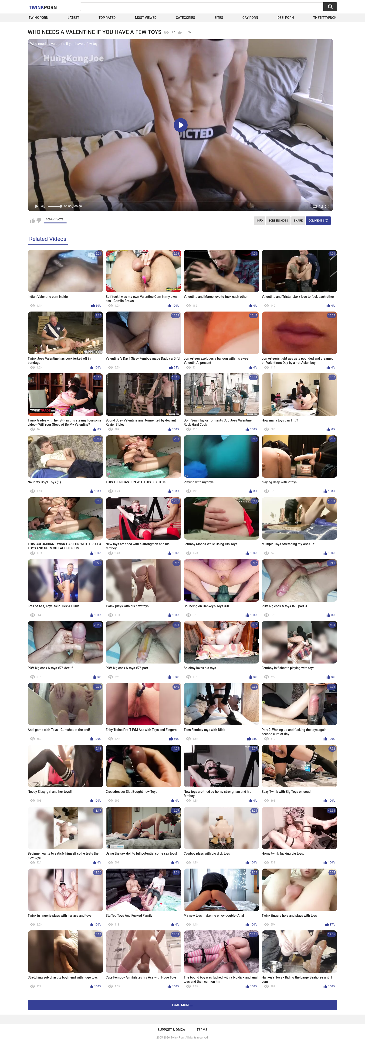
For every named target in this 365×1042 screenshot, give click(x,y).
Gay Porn (250, 18)
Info (260, 220)
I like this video (32, 220)
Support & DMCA (171, 1030)
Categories (185, 18)
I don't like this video (38, 220)
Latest (73, 18)
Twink (43, 7)
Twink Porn (38, 18)
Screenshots (278, 220)
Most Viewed (145, 18)
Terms (202, 1030)
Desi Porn (285, 18)
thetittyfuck (324, 18)
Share (298, 220)
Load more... (182, 1005)
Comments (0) (318, 220)
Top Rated (106, 18)
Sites (218, 18)
